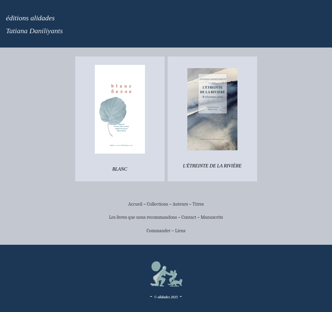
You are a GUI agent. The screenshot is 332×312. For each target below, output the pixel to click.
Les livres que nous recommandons (143, 217)
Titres (198, 204)
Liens (180, 230)
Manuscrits (212, 217)
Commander (159, 230)
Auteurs (180, 204)
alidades (42, 18)
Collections (157, 204)
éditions (17, 18)
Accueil (135, 204)
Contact (188, 217)
